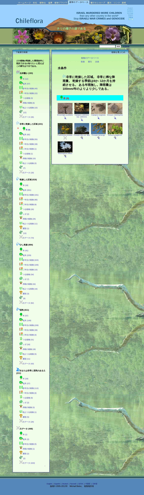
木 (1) (23, 434)
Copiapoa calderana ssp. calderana (81, 117)
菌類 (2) (24, 454)
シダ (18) (24, 344)
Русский (73, 484)
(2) (22, 458)
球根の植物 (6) (27, 103)
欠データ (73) (26, 238)
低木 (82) (24, 135)
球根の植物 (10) (27, 159)
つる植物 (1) (26, 154)
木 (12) (23, 79)
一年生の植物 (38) (28, 144)
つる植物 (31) (26, 340)
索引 (90, 62)
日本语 (94, 484)
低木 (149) (25, 320)
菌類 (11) (24, 359)
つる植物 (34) (26, 274)
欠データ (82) (26, 303)
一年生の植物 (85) (28, 200)
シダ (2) (24, 214)
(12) (22, 113)
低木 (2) (24, 439)
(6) (22, 298)
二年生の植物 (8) (27, 205)
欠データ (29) (26, 422)
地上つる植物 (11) (28, 224)
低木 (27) (24, 383)
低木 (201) (25, 190)
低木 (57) (24, 84)
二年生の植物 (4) (27, 335)
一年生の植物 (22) (28, 93)
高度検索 (126, 47)
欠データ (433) (27, 463)
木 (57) (23, 316)
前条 (83, 62)
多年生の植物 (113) (28, 388)
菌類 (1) (24, 228)
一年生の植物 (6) (27, 393)
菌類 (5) (24, 417)
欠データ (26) (26, 117)
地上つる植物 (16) (28, 289)
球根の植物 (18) (27, 349)
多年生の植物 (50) (28, 139)
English (49, 484)
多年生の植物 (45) (28, 89)
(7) (22, 168)
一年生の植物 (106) (28, 265)
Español (57, 484)
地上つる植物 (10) (28, 108)
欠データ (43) (26, 364)
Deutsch (65, 484)
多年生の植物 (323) (28, 260)
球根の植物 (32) (27, 284)
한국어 (80, 484)
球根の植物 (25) (27, 219)
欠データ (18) (26, 173)
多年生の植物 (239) (28, 325)
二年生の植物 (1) (27, 149)
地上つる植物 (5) (27, 163)
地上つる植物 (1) (27, 412)
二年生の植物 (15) (28, 270)
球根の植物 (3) (27, 407)
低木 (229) (25, 255)
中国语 (87, 484)
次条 (97, 62)
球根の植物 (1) (27, 449)
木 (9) (26, 130)
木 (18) (23, 185)
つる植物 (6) (26, 398)
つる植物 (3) (26, 98)
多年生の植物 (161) (28, 195)
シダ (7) (24, 279)
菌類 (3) (24, 294)
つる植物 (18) (26, 209)
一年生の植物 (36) (28, 330)
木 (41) (23, 250)
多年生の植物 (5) (27, 444)
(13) (22, 233)
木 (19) (23, 379)
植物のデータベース (90, 58)
